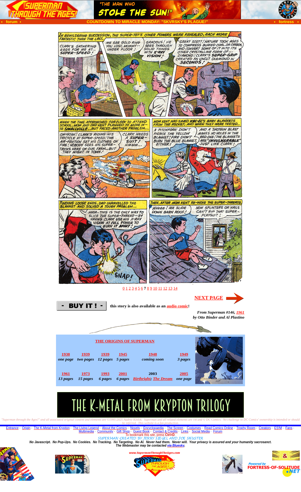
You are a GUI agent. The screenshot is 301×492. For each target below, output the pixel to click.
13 (170, 288)
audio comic (177, 306)
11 (160, 288)
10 (155, 288)
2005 (184, 373)
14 (175, 288)
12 (165, 288)
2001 (123, 373)
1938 (66, 354)
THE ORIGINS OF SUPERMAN (124, 341)
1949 (184, 354)
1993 (105, 373)
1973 (85, 373)
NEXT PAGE (209, 297)
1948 (153, 354)
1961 (240, 312)
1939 (85, 354)
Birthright (141, 378)
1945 (123, 354)
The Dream (163, 378)
